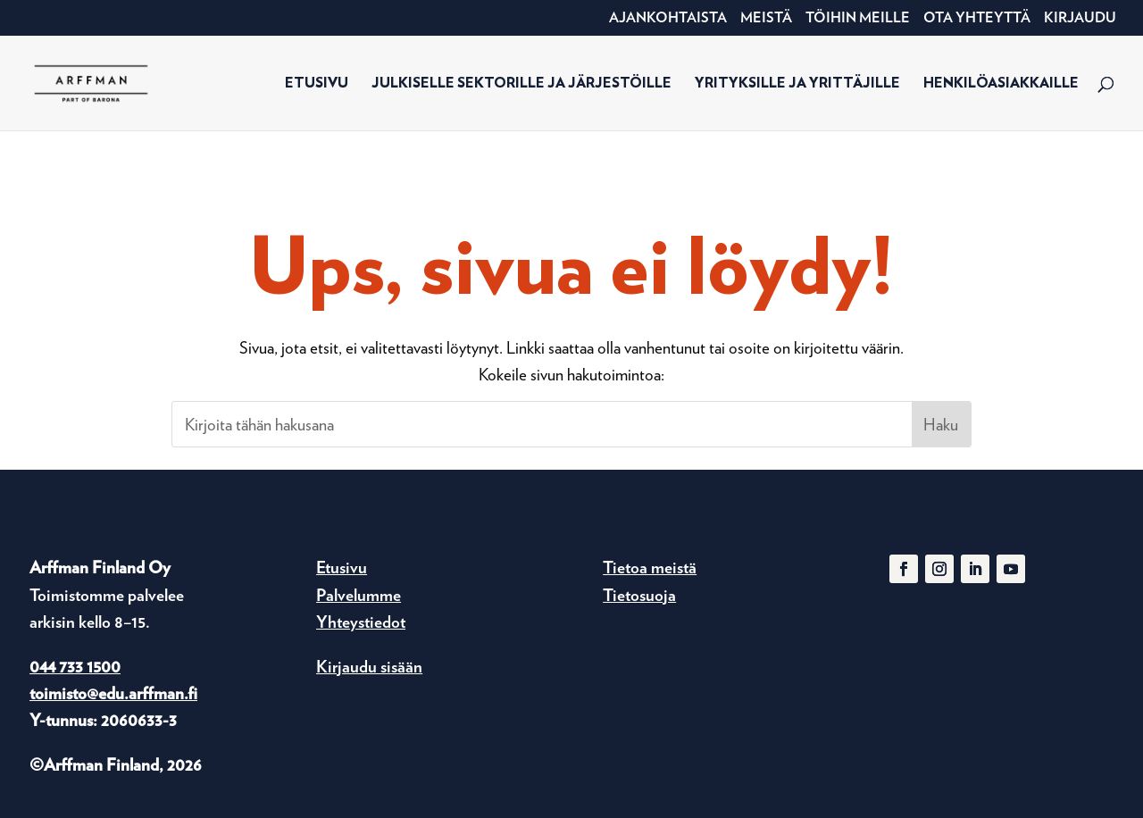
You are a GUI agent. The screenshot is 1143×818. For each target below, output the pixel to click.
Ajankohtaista (668, 18)
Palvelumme (358, 595)
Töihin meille (857, 18)
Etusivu (316, 83)
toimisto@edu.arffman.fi (113, 693)
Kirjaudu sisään (369, 666)
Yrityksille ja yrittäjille (797, 83)
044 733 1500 (75, 666)
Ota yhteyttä (976, 18)
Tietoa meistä (650, 567)
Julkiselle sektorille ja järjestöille (521, 83)
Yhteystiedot (360, 622)
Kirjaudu (1080, 18)
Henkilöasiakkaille (1001, 83)
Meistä (766, 18)
